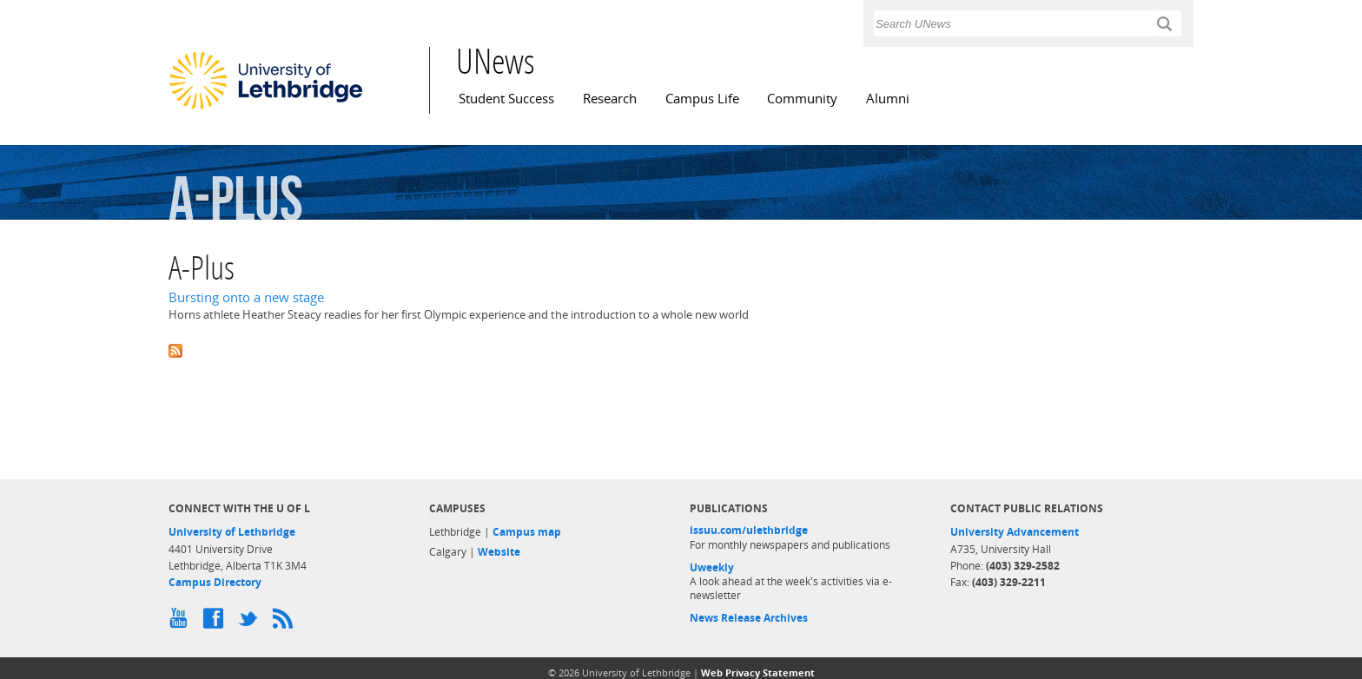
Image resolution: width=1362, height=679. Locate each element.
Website (499, 551)
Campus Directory (215, 582)
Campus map (527, 531)
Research (610, 98)
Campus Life (702, 98)
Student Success (506, 98)
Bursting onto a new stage (246, 297)
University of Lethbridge (232, 531)
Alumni (887, 98)
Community (802, 98)
